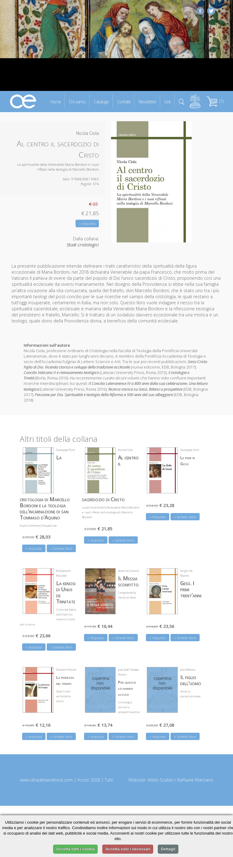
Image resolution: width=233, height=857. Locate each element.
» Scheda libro (61, 548)
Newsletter (147, 101)
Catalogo (101, 101)
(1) (215, 101)
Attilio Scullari (160, 779)
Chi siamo (77, 101)
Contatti (123, 101)
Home (55, 101)
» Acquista (87, 223)
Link (167, 101)
